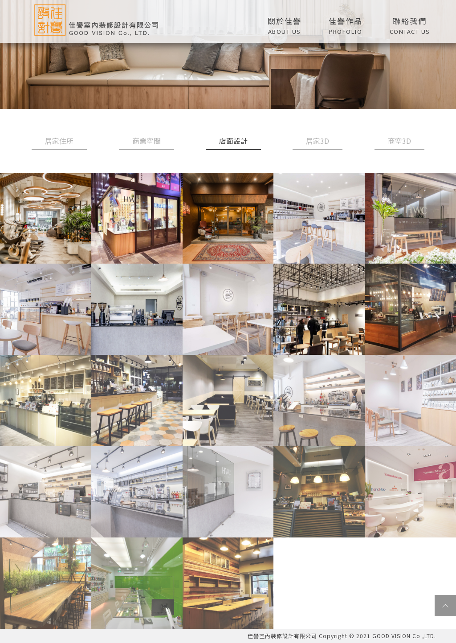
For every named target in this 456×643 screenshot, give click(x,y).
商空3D (399, 140)
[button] (345, 24)
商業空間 (146, 140)
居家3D (317, 140)
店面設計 (233, 140)
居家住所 (59, 140)
